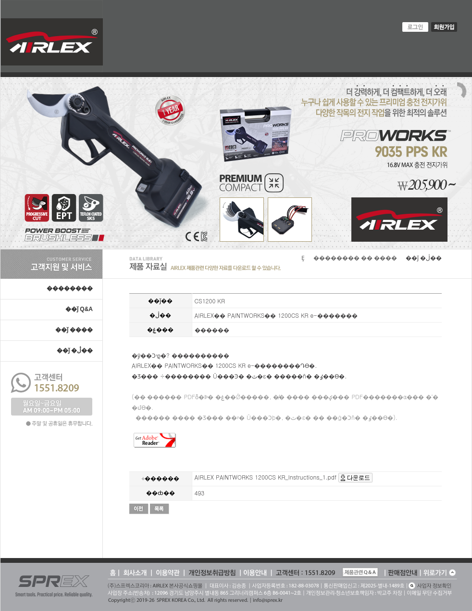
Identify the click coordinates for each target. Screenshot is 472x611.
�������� (70, 288)
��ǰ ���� (74, 329)
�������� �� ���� (355, 258)
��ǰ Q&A (79, 309)
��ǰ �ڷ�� (75, 350)
